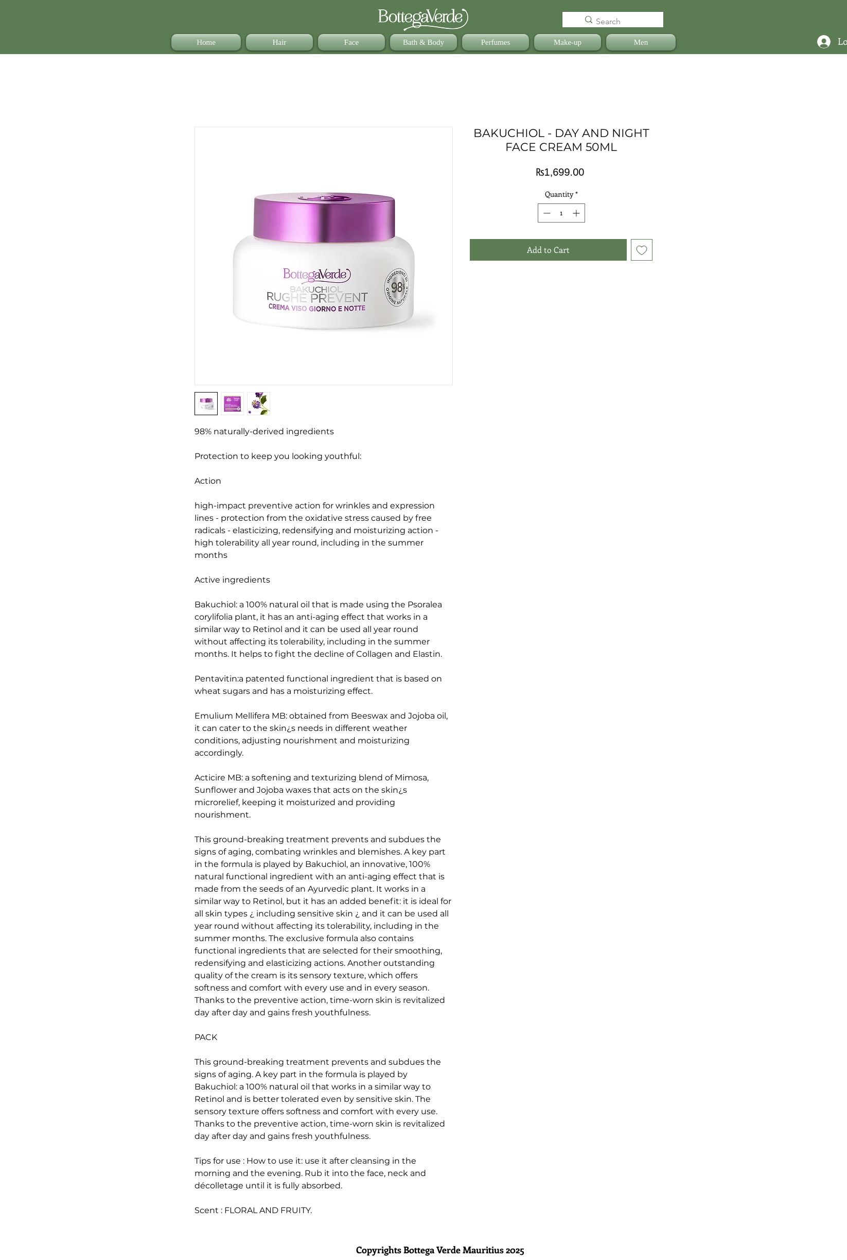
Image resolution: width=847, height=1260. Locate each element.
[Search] (619, 21)
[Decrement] (545, 213)
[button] (279, 42)
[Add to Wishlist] (641, 250)
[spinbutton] (561, 213)
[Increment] (577, 213)
